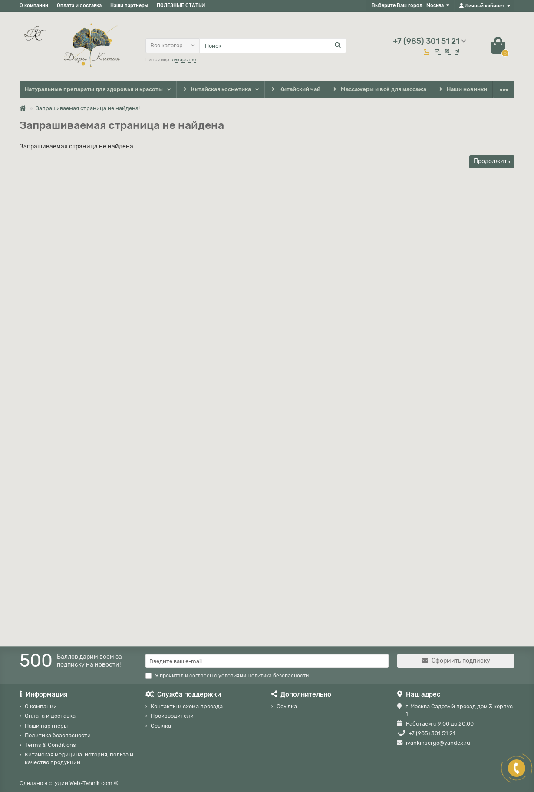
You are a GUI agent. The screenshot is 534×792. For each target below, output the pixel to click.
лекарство (184, 59)
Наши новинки (463, 89)
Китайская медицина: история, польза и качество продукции (79, 758)
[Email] (267, 661)
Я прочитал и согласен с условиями (227, 676)
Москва (435, 5)
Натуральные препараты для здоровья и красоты (94, 89)
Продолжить (492, 161)
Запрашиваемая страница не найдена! (88, 108)
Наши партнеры (129, 5)
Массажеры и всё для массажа (379, 89)
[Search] (272, 45)
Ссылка (161, 726)
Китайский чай (295, 89)
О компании (34, 5)
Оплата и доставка (79, 5)
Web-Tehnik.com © (94, 783)
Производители (172, 716)
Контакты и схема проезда (187, 706)
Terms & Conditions (50, 745)
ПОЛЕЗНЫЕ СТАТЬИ (181, 5)
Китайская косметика (216, 89)
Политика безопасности (58, 735)
